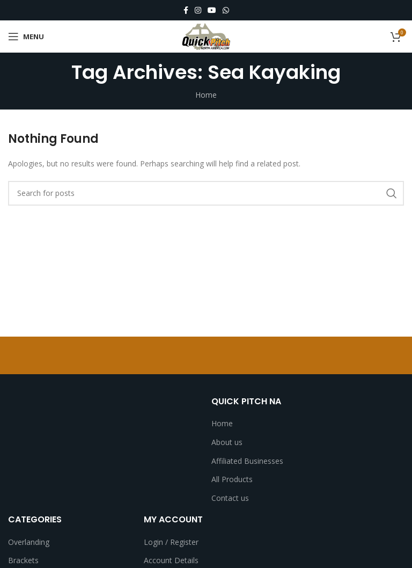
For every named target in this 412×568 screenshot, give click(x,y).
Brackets (23, 560)
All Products (232, 479)
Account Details (171, 560)
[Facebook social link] (186, 10)
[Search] (206, 193)
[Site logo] (206, 36)
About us (226, 442)
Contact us (230, 498)
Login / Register (171, 542)
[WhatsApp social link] (225, 10)
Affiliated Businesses (247, 461)
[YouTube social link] (211, 10)
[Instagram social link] (198, 10)
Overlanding (28, 542)
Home (206, 95)
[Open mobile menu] (26, 36)
